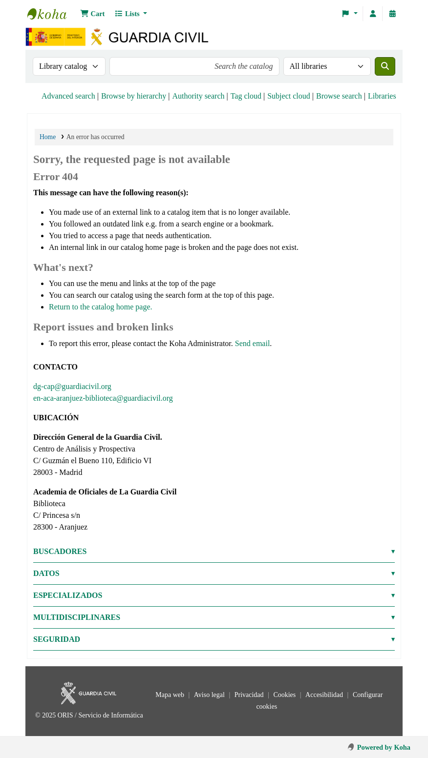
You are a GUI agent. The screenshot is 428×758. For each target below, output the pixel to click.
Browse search (339, 96)
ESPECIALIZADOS (67, 595)
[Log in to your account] (372, 13)
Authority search (198, 96)
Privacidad (250, 694)
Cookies (285, 694)
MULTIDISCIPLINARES (76, 617)
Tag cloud (246, 96)
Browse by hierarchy (133, 96)
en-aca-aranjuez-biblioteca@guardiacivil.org (103, 398)
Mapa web (170, 694)
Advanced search (68, 96)
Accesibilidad (324, 694)
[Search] (385, 66)
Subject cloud (288, 96)
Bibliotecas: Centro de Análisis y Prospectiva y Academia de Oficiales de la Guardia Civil (51, 13)
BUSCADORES (59, 551)
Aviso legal (210, 694)
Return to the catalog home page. (100, 307)
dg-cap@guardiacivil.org (72, 386)
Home (48, 137)
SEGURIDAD (56, 639)
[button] (92, 13)
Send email (252, 343)
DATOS (46, 573)
